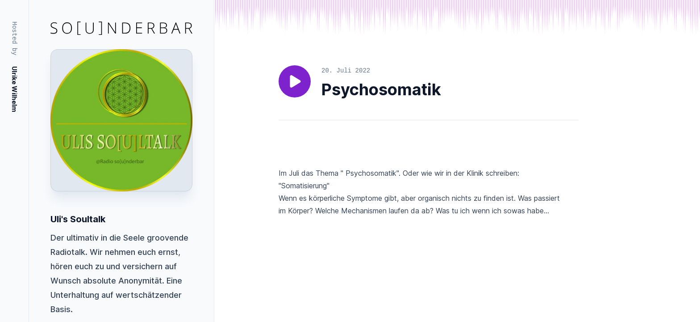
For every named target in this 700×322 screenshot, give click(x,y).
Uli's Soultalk (77, 219)
